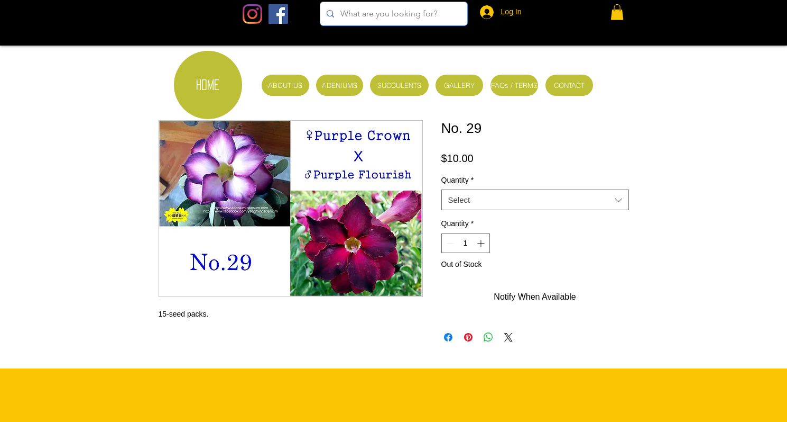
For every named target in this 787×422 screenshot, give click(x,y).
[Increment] (481, 243)
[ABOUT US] (285, 85)
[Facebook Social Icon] (278, 14)
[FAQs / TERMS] (514, 85)
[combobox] (535, 200)
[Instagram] (252, 14)
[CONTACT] (569, 85)
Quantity (457, 180)
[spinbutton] (465, 243)
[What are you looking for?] (392, 13)
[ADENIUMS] (339, 85)
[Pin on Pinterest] (468, 337)
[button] (617, 12)
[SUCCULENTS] (399, 85)
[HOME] (208, 85)
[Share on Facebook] (448, 337)
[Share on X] (508, 337)
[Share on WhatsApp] (488, 337)
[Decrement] (449, 243)
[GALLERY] (459, 85)
